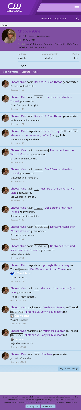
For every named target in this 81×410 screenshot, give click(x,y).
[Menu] (4, 19)
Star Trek (43, 354)
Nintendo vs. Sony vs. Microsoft (36, 311)
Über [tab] (35, 71)
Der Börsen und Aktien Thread (43, 269)
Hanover (45, 36)
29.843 (22, 58)
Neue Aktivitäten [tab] (10, 71)
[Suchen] (77, 19)
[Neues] (72, 19)
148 (76, 58)
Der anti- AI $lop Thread (48, 82)
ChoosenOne (18, 82)
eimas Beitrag (51, 131)
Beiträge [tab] (26, 71)
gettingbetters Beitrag (56, 265)
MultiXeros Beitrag (54, 307)
